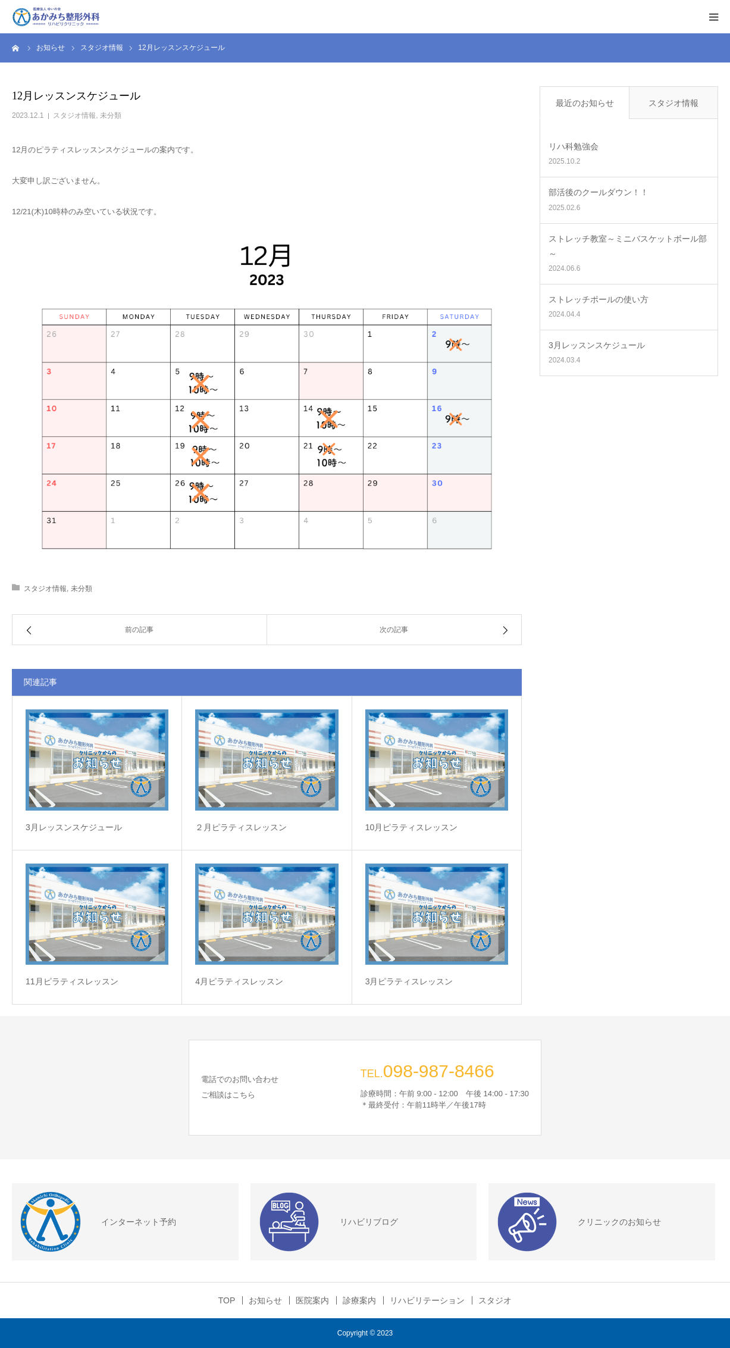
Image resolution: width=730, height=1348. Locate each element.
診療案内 (359, 1300)
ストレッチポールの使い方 (598, 299)
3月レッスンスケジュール (74, 827)
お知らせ (265, 1300)
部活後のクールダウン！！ (598, 192)
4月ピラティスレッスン (239, 981)
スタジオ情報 (74, 115)
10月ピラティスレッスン (411, 827)
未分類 (110, 115)
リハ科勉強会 (574, 146)
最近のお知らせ (585, 103)
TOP (227, 1300)
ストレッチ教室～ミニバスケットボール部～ (628, 246)
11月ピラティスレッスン (72, 981)
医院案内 (312, 1300)
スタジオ (495, 1300)
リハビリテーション (427, 1300)
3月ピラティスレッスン (409, 981)
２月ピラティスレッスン (241, 827)
